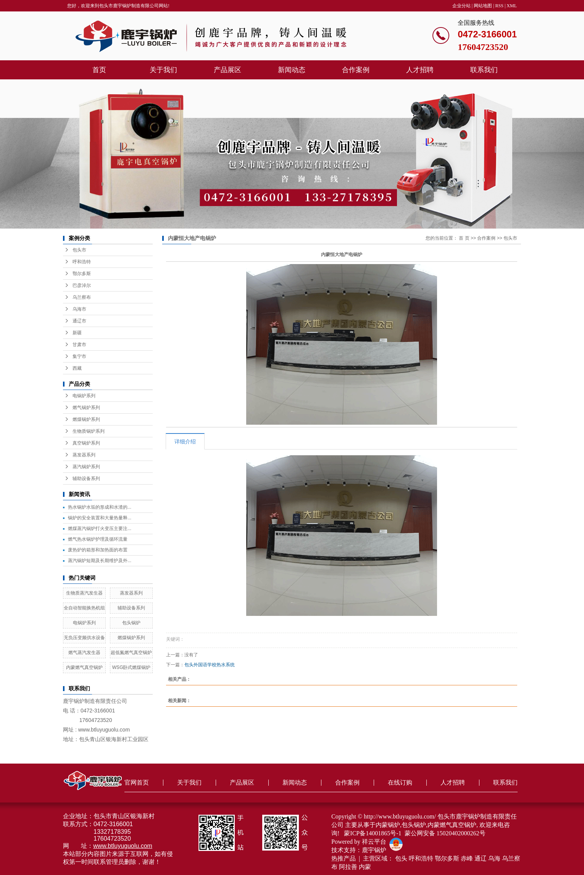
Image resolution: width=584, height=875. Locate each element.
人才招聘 (420, 70)
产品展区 (227, 70)
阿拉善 (348, 867)
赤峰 (467, 858)
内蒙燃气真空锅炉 (84, 667)
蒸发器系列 (84, 455)
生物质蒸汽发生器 (84, 593)
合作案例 (355, 70)
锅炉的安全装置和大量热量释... (99, 517)
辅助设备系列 (86, 478)
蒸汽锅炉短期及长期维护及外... (99, 560)
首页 (99, 70)
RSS (499, 5)
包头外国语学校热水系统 (209, 664)
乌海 (494, 858)
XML (512, 5)
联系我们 (484, 70)
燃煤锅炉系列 (86, 419)
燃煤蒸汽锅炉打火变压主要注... (99, 528)
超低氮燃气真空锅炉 (131, 652)
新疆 (77, 332)
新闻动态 (291, 70)
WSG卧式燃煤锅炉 (131, 667)
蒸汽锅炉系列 (86, 466)
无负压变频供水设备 (84, 637)
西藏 (77, 368)
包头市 (79, 250)
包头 (401, 858)
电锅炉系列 (84, 395)
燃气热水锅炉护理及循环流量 (97, 539)
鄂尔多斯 (82, 273)
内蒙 (365, 867)
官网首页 (136, 782)
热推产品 (343, 858)
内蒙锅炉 (388, 825)
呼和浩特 (82, 261)
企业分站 (461, 5)
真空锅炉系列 (86, 443)
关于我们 (163, 70)
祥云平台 (374, 841)
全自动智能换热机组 (84, 608)
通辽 (480, 858)
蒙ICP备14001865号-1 (372, 833)
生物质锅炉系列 (89, 431)
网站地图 (483, 5)
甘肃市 (79, 344)
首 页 (464, 238)
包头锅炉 (131, 622)
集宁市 (79, 356)
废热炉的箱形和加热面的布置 (97, 550)
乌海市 (79, 309)
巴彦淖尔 (82, 285)
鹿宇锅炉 (374, 850)
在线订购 (400, 782)
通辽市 (79, 321)
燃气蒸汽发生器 (84, 652)
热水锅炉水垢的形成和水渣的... (99, 507)
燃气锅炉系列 (86, 407)
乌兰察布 (82, 297)
